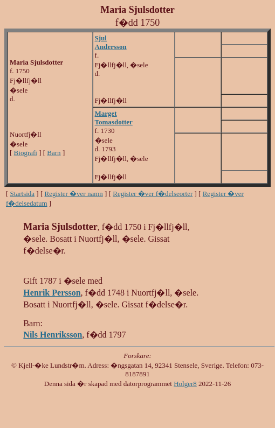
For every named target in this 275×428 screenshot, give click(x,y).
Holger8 (185, 384)
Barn (53, 153)
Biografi (25, 153)
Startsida (22, 194)
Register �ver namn (74, 194)
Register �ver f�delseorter (152, 194)
